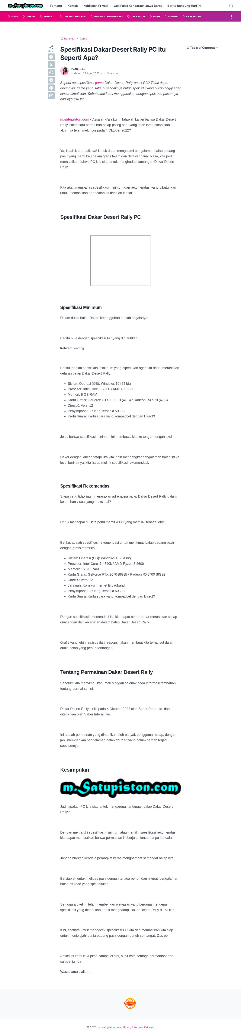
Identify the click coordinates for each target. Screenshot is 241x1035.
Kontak (73, 6)
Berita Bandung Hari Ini (184, 6)
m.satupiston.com (74, 119)
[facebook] (51, 56)
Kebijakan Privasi (95, 6)
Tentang (56, 6)
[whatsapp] (51, 72)
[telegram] (51, 80)
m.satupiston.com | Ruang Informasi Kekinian (126, 1027)
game (99, 83)
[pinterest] (51, 87)
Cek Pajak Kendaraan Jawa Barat (138, 6)
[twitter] (51, 64)
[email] (51, 95)
